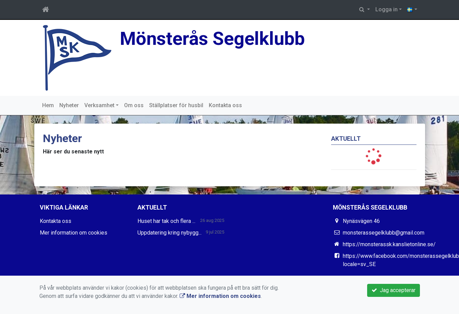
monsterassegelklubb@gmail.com (383, 232)
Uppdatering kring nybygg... (169, 232)
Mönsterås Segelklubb (212, 38)
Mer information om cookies (73, 232)
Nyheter (69, 105)
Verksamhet (99, 105)
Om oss (134, 105)
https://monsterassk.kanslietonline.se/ (389, 244)
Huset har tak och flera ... (166, 221)
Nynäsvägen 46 (361, 221)
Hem (48, 105)
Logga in (386, 9)
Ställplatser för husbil (176, 105)
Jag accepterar (393, 290)
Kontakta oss (225, 105)
